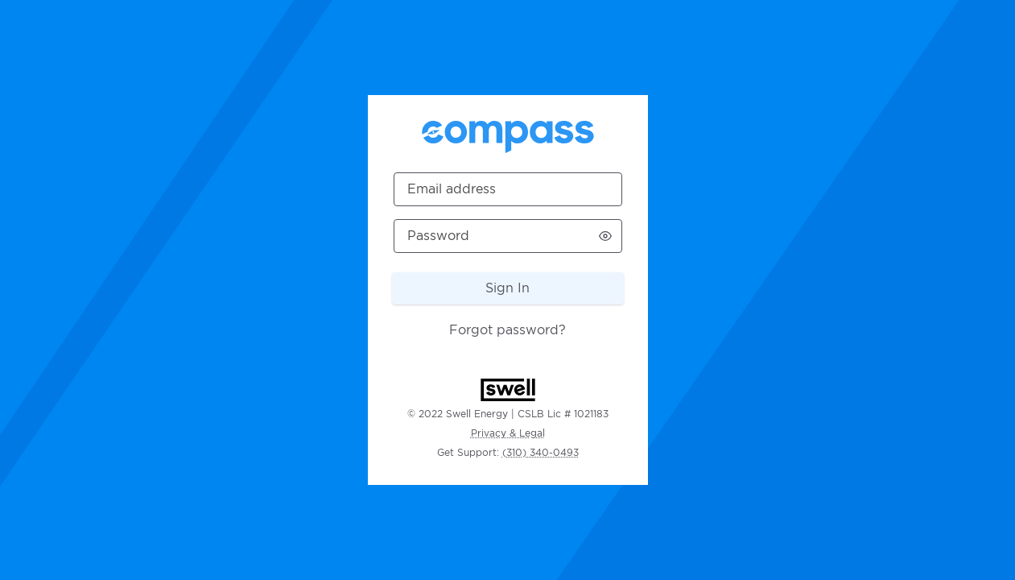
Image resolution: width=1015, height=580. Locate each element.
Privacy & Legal (508, 433)
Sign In (507, 288)
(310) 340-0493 (540, 452)
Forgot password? (507, 330)
